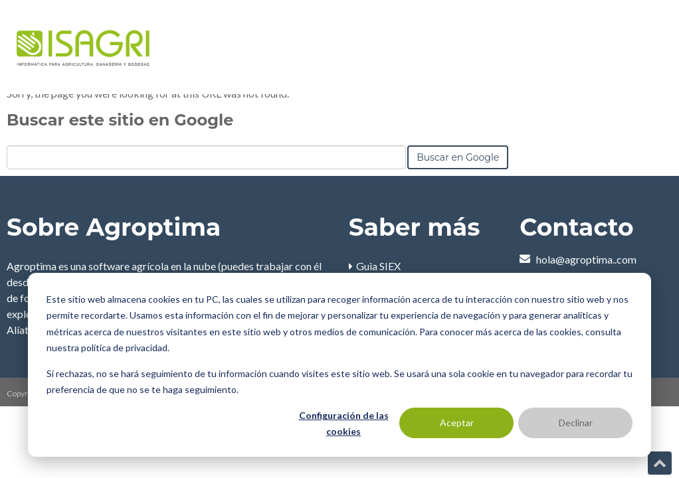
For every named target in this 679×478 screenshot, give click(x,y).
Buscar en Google (458, 157)
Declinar (576, 422)
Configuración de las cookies (344, 424)
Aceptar (457, 422)
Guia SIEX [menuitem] (378, 266)
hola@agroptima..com (586, 259)
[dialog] (339, 365)
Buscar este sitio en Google (120, 119)
